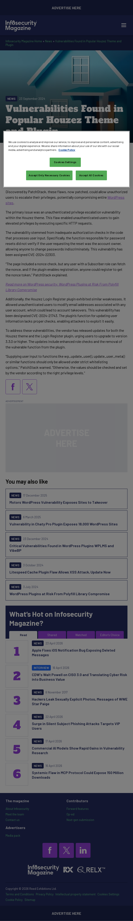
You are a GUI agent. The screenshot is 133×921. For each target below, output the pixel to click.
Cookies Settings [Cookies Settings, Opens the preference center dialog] (65, 162)
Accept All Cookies (91, 175)
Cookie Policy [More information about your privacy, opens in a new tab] (66, 149)
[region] (66, 159)
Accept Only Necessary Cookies (49, 175)
